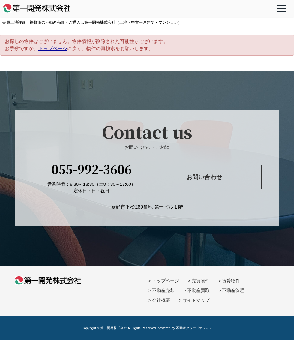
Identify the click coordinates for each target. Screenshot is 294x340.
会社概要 (161, 300)
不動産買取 (198, 290)
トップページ (52, 48)
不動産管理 (233, 290)
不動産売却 (163, 290)
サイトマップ (196, 300)
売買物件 (201, 280)
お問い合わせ (204, 177)
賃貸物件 (231, 280)
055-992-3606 (91, 168)
